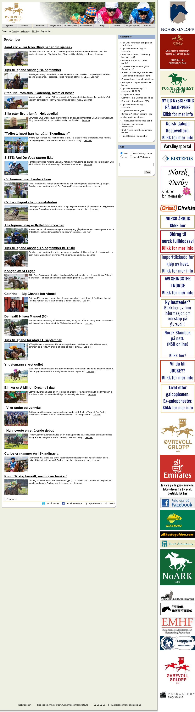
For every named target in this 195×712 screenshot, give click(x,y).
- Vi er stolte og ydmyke (132, 117)
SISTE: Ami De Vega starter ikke (137, 72)
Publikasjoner (70, 25)
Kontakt (147, 25)
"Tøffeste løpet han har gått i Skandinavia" (135, 67)
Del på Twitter (52, 503)
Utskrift (111, 503)
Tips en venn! (95, 503)
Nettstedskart (24, 705)
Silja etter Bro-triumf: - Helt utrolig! (134, 61)
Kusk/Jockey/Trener (142, 153)
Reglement (55, 25)
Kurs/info (40, 25)
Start (14, 31)
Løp (125, 157)
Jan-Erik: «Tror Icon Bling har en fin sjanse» (137, 44)
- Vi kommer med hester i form (135, 76)
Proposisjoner (132, 25)
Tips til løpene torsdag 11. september (133, 105)
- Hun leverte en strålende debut (136, 121)
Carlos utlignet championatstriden (137, 79)
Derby (101, 25)
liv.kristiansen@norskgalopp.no (126, 705)
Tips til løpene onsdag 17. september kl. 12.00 (133, 89)
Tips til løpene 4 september (134, 136)
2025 (34, 31)
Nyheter (9, 25)
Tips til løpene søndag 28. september (133, 49)
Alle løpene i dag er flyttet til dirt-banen (136, 83)
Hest (126, 153)
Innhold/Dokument (141, 157)
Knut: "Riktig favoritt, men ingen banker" (136, 131)
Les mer (99, 54)
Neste (11, 499)
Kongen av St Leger (131, 94)
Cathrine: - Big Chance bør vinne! (137, 98)
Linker (117, 25)
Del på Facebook (74, 503)
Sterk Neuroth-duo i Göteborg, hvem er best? (135, 55)
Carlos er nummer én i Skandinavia (132, 125)
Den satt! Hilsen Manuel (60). (135, 101)
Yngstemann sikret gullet (133, 110)
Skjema (24, 25)
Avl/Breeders (86, 25)
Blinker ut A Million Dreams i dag (136, 114)
